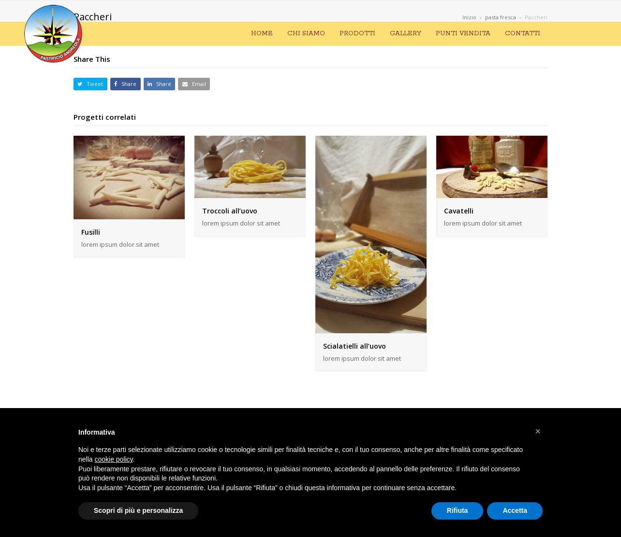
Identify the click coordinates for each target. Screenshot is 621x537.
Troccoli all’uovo (229, 210)
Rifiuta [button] (457, 510)
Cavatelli (458, 210)
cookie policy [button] (113, 459)
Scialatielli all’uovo (354, 346)
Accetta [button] (515, 510)
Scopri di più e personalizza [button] (138, 510)
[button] (90, 84)
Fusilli (90, 232)
